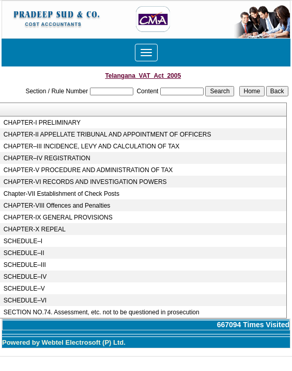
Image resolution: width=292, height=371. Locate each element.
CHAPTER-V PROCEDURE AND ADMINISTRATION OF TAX (88, 170)
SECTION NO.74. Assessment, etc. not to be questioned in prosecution (101, 312)
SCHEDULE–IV (25, 276)
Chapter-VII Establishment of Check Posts (61, 193)
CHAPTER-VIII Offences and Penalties (57, 205)
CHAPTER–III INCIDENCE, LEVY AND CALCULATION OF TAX (92, 146)
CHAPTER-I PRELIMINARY (42, 122)
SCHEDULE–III (25, 264)
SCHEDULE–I (23, 241)
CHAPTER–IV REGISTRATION (47, 158)
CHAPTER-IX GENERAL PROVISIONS (58, 217)
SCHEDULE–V (24, 288)
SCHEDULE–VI (25, 300)
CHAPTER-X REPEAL (35, 229)
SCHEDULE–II (24, 253)
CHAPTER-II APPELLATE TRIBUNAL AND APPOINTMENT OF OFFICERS (107, 134)
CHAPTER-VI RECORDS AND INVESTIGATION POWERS (85, 181)
